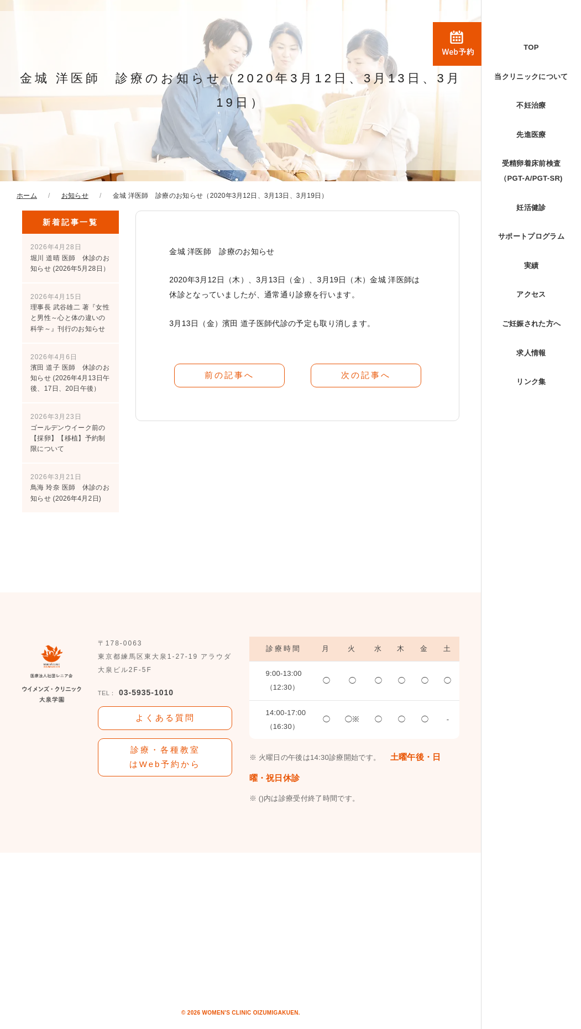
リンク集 (531, 381)
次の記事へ (366, 375)
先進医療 (531, 134)
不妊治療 (531, 105)
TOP (531, 47)
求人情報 (531, 353)
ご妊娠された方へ (531, 323)
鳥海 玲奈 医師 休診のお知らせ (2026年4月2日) (69, 487)
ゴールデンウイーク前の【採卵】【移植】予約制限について (68, 433)
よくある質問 (165, 717)
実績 (531, 265)
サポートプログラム (531, 236)
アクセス (531, 294)
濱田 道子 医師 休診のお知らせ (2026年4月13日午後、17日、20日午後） (69, 373)
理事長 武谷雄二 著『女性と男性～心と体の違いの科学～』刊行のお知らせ (69, 313)
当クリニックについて (531, 76)
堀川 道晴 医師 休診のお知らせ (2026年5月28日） (69, 257)
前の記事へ (229, 375)
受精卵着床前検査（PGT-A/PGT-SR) (531, 170)
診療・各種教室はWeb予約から (165, 757)
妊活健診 (531, 207)
